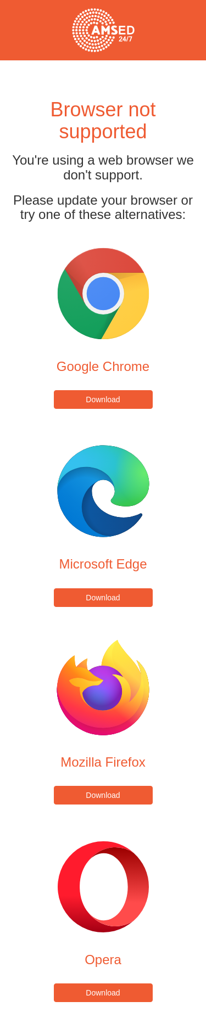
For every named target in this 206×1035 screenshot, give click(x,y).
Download (103, 399)
